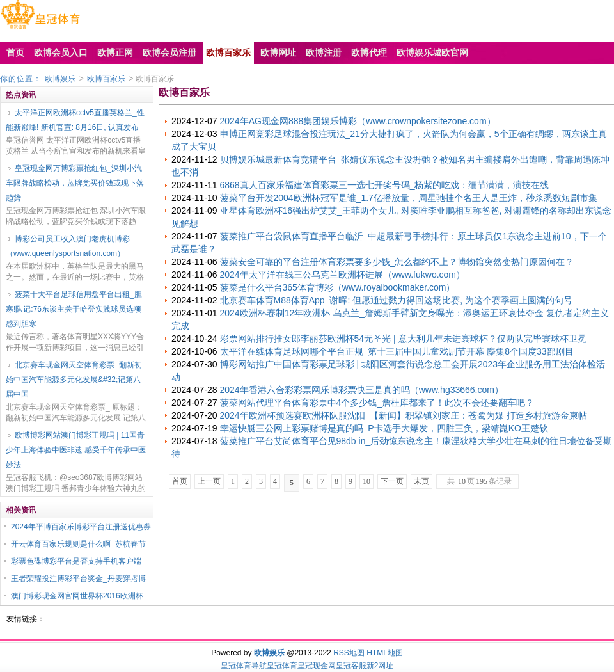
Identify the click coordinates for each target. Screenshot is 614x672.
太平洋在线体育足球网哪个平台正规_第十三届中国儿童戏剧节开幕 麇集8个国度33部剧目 (397, 351)
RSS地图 (349, 652)
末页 (421, 481)
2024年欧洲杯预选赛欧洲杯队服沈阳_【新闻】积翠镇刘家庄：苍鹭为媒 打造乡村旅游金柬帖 (404, 415)
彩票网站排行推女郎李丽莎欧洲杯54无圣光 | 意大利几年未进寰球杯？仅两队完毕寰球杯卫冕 (403, 338)
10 (366, 481)
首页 (179, 481)
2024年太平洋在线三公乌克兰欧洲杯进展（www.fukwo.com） (343, 274)
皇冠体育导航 (244, 665)
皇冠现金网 (316, 665)
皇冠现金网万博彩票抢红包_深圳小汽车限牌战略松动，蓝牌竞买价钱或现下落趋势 (75, 183)
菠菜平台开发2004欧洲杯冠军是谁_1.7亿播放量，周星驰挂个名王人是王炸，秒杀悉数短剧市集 (408, 198)
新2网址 (380, 665)
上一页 (209, 481)
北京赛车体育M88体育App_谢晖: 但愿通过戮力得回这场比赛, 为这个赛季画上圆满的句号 (396, 300)
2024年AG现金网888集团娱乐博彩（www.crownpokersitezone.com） (358, 121)
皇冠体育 (282, 665)
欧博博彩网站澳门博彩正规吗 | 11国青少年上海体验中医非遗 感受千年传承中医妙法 (76, 450)
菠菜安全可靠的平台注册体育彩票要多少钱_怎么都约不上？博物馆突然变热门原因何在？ (397, 262)
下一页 (392, 481)
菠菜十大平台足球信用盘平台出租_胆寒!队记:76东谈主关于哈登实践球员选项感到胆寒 (74, 309)
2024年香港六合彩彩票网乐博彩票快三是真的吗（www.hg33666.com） (361, 390)
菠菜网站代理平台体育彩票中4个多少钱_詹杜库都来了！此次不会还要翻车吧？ (377, 402)
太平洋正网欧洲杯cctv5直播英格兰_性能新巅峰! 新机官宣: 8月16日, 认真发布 (75, 120)
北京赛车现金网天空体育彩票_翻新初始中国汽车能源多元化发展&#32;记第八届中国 (74, 379)
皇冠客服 (351, 665)
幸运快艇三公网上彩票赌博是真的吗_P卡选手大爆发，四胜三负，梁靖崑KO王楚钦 (384, 428)
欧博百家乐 (106, 78)
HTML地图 (384, 652)
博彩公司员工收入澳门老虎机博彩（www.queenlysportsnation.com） (68, 246)
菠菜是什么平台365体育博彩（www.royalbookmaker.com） (337, 287)
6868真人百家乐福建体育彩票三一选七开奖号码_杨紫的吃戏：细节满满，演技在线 (384, 185)
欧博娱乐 (60, 78)
